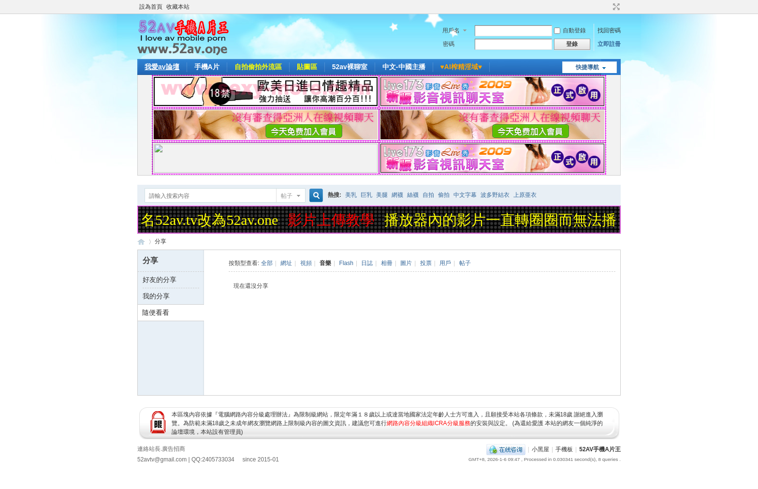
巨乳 (366, 195)
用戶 (445, 263)
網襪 (397, 195)
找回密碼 (609, 30)
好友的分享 (159, 279)
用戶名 (451, 30)
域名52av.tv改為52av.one (203, 220)
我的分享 (156, 296)
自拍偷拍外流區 (258, 67)
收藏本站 (178, 6)
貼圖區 (307, 67)
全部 (267, 263)
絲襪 (413, 195)
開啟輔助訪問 (607, 6)
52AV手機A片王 (600, 449)
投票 (426, 263)
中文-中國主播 (403, 67)
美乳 (351, 195)
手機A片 (206, 67)
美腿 (382, 195)
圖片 (406, 263)
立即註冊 (609, 44)
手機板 (564, 449)
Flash (346, 263)
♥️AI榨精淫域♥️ (461, 67)
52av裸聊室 (349, 67)
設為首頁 (150, 6)
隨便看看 (155, 312)
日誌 (367, 263)
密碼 (448, 44)
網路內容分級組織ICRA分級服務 (428, 423)
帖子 (286, 196)
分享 (160, 241)
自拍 (428, 195)
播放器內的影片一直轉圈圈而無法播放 (509, 220)
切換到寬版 (615, 6)
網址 (286, 263)
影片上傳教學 (332, 220)
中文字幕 (465, 195)
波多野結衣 (495, 195)
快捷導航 (587, 67)
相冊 (387, 263)
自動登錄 (570, 30)
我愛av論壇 (162, 67)
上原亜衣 (525, 195)
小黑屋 (540, 449)
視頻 (306, 263)
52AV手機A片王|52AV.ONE (141, 242)
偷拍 (444, 195)
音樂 (325, 263)
